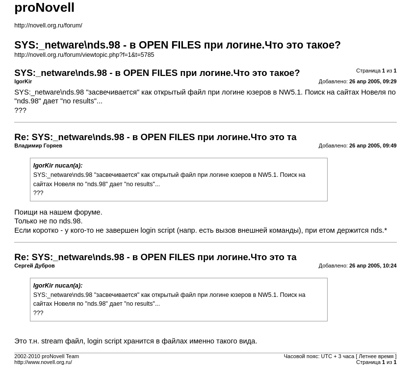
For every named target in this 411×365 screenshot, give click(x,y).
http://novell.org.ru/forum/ (48, 25)
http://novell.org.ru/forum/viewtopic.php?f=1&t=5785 (84, 54)
